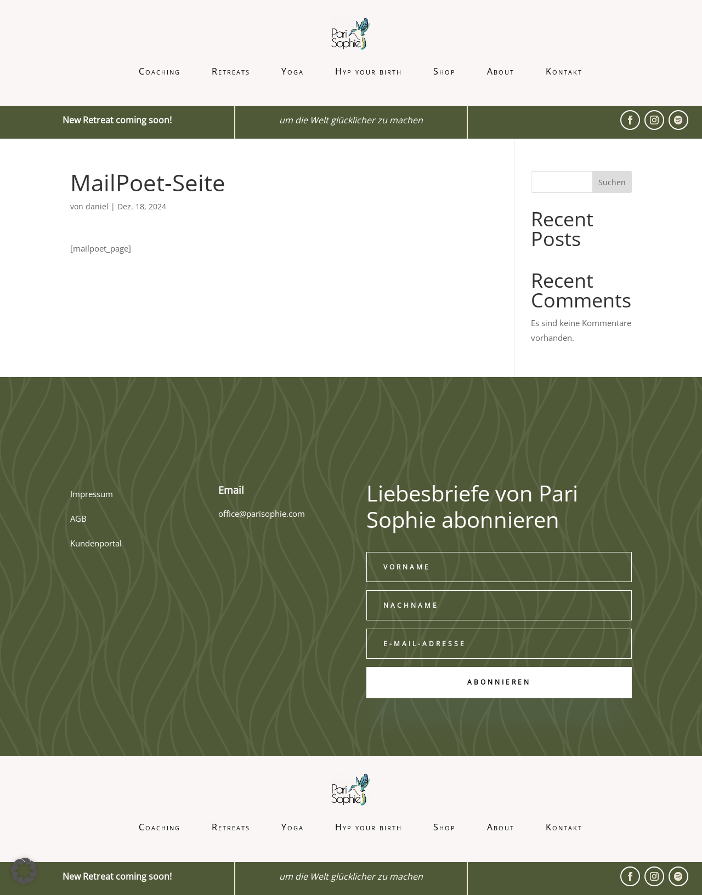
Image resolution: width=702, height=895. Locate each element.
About (500, 71)
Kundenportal (96, 543)
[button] (24, 871)
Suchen (612, 182)
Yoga (292, 71)
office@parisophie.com (261, 513)
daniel (97, 206)
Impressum (91, 493)
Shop (444, 71)
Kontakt (564, 71)
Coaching (159, 71)
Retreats (231, 71)
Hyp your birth (368, 71)
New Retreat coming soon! (117, 876)
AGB (78, 518)
